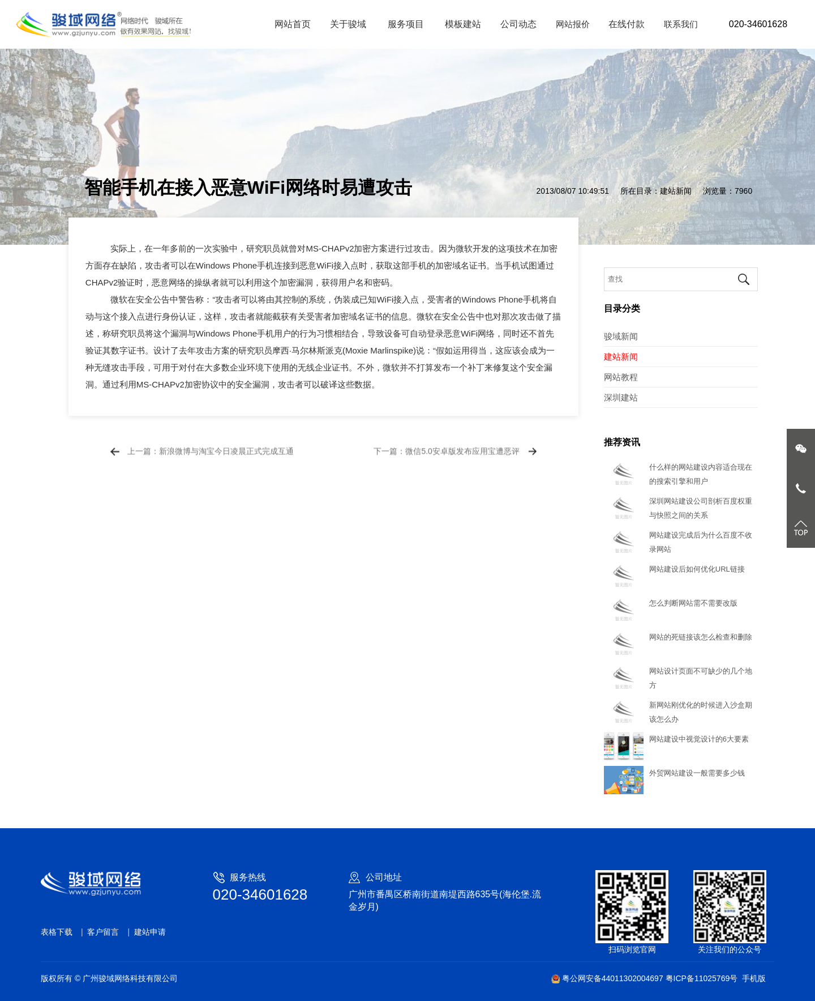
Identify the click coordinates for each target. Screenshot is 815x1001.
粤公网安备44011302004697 (608, 978)
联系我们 (681, 24)
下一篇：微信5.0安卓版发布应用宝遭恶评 (446, 460)
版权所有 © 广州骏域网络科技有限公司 (109, 978)
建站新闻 (676, 190)
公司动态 (518, 24)
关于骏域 (349, 24)
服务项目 (407, 24)
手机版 (754, 978)
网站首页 (292, 24)
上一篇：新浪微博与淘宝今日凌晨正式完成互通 (210, 460)
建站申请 (150, 931)
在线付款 (626, 24)
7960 (743, 190)
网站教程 (621, 377)
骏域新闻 (621, 336)
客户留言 (103, 931)
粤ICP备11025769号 (702, 978)
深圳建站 (621, 397)
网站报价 (573, 24)
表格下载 (56, 931)
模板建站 (463, 24)
